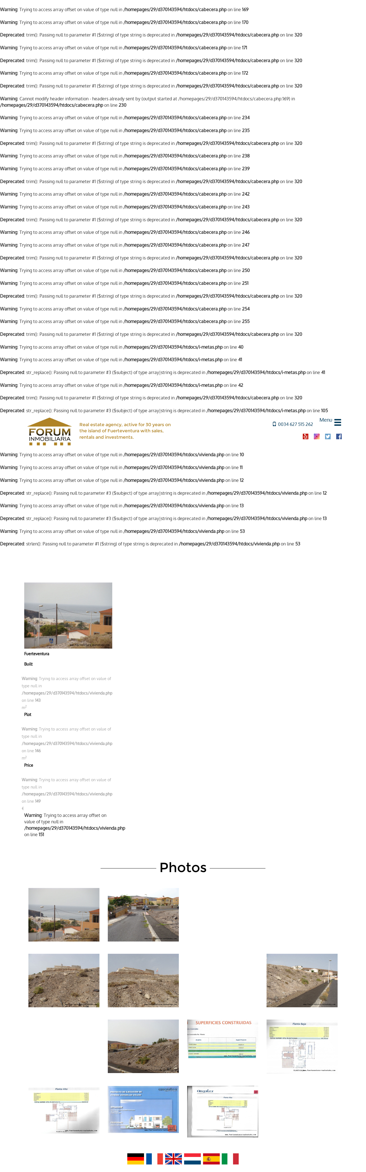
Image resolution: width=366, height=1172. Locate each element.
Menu (325, 420)
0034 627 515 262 (292, 424)
